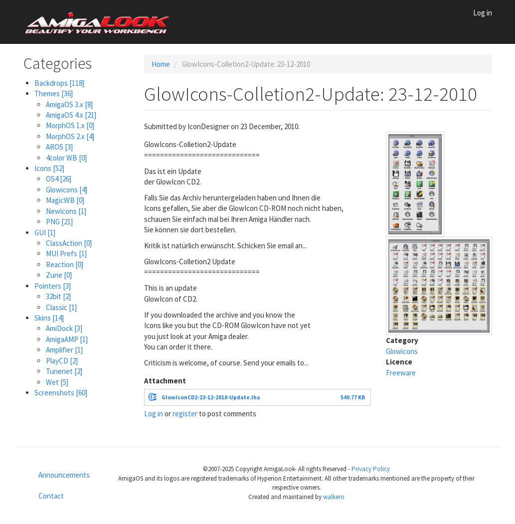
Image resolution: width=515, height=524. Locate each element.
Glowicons (66, 189)
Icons (49, 168)
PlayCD (62, 360)
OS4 (58, 178)
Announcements (64, 475)
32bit (58, 296)
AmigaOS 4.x (71, 115)
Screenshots (60, 392)
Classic (61, 307)
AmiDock (64, 328)
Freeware (401, 372)
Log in (482, 12)
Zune (59, 275)
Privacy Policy (370, 469)
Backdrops (59, 83)
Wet (57, 382)
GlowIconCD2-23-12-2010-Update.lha (211, 397)
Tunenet (64, 371)
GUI (44, 232)
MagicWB (65, 200)
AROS (59, 147)
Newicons (66, 211)
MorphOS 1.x (70, 125)
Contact (51, 496)
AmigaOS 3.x (69, 104)
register (184, 413)
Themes (53, 93)
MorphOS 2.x (70, 136)
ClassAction (69, 243)
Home (161, 64)
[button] (415, 183)
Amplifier (64, 349)
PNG (59, 221)
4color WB (66, 158)
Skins (49, 318)
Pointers (52, 286)
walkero (333, 497)
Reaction (64, 264)
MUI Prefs (66, 253)
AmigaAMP (67, 339)
